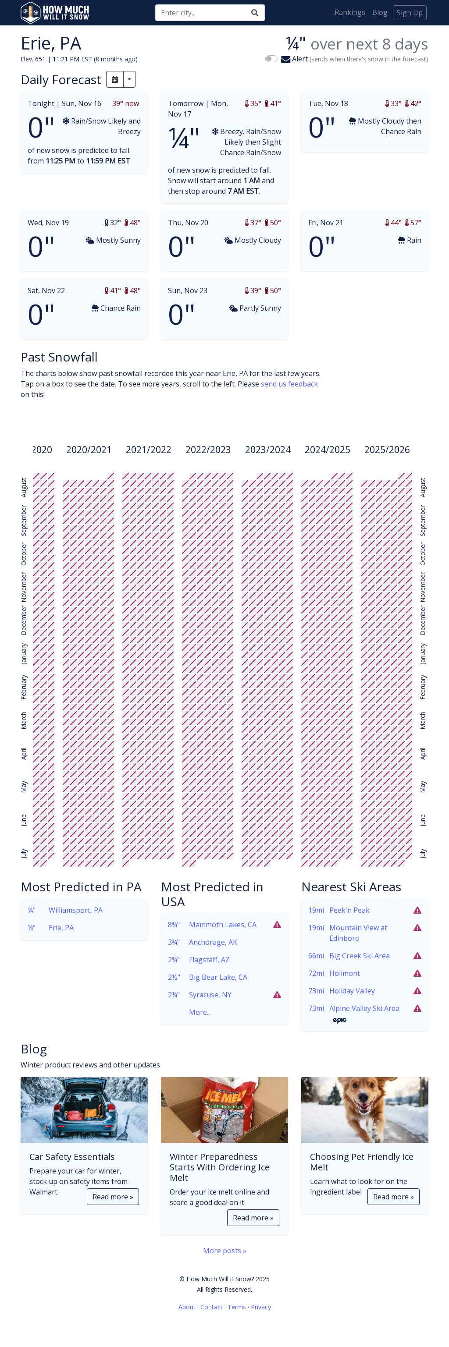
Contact (211, 1307)
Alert (354, 59)
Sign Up (410, 13)
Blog (380, 12)
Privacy (261, 1307)
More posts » (224, 1250)
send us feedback (289, 384)
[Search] (200, 12)
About (187, 1307)
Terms (237, 1307)
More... (189, 1012)
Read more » (113, 1197)
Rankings (350, 12)
